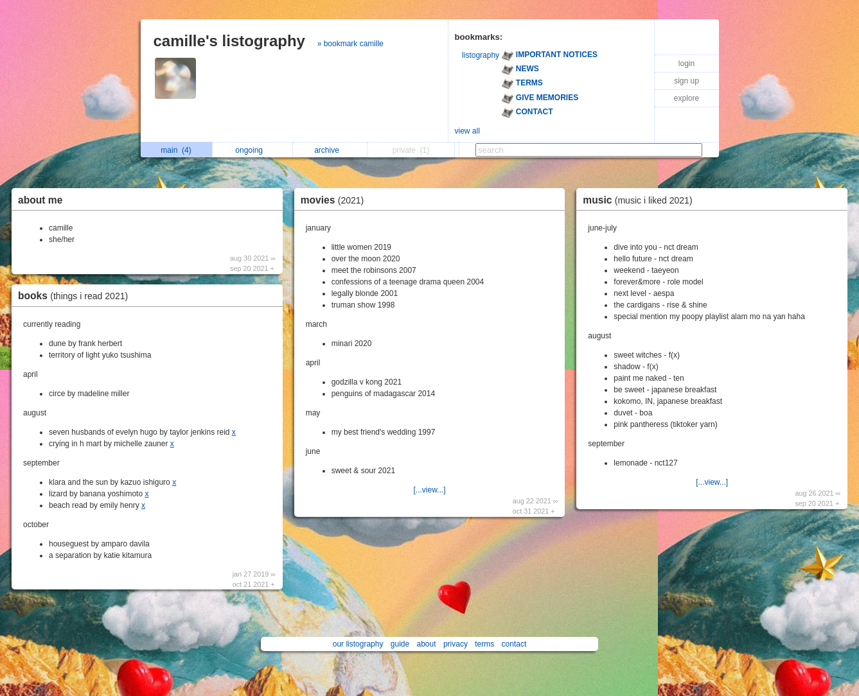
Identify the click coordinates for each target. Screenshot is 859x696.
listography (480, 55)
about (426, 643)
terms (484, 643)
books (76, 295)
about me (40, 200)
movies (336, 200)
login (686, 63)
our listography (358, 643)
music (640, 200)
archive (330, 150)
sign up (686, 80)
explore (686, 98)
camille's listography (229, 40)
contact (514, 643)
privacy (455, 643)
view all (467, 130)
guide (400, 643)
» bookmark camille (350, 43)
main (176, 150)
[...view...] (429, 489)
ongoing (252, 150)
